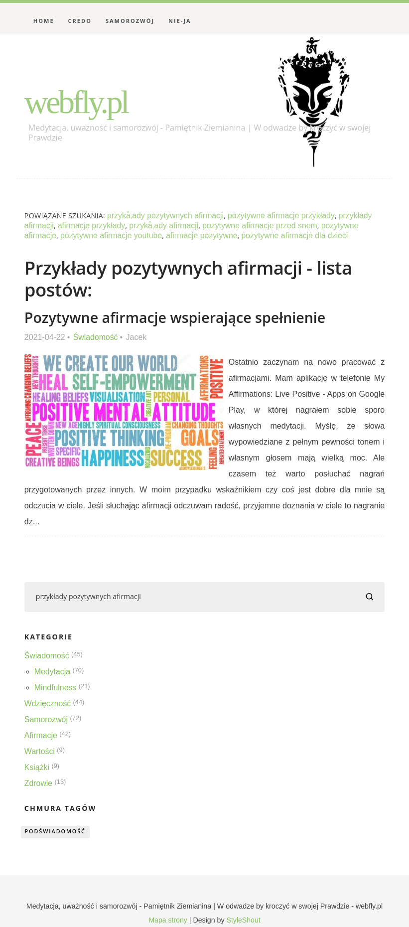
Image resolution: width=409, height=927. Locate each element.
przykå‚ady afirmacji (165, 225)
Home (43, 20)
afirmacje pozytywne (203, 235)
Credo (80, 20)
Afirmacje (41, 735)
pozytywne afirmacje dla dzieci (297, 235)
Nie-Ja (179, 20)
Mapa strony (167, 920)
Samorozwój (130, 20)
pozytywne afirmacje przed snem (262, 225)
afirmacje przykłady (92, 225)
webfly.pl (77, 102)
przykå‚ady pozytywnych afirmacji (166, 215)
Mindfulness (55, 687)
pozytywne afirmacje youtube (112, 235)
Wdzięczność (47, 703)
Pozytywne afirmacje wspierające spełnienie (176, 317)
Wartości (39, 751)
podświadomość (56, 831)
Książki (37, 767)
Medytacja (52, 671)
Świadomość (96, 337)
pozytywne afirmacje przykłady (283, 215)
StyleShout (244, 920)
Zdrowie (38, 783)
